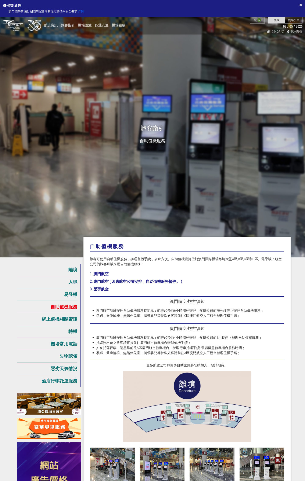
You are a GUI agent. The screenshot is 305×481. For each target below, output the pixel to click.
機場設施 (85, 25)
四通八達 (101, 25)
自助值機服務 (64, 306)
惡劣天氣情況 (64, 368)
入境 (72, 282)
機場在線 (118, 25)
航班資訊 (51, 25)
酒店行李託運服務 (59, 380)
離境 (72, 269)
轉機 (72, 331)
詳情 (81, 11)
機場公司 (294, 20)
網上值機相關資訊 (59, 319)
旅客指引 (68, 25)
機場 (277, 20)
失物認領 (68, 356)
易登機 (70, 294)
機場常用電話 (64, 343)
